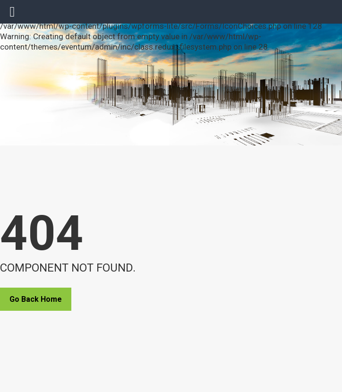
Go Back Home (35, 299)
